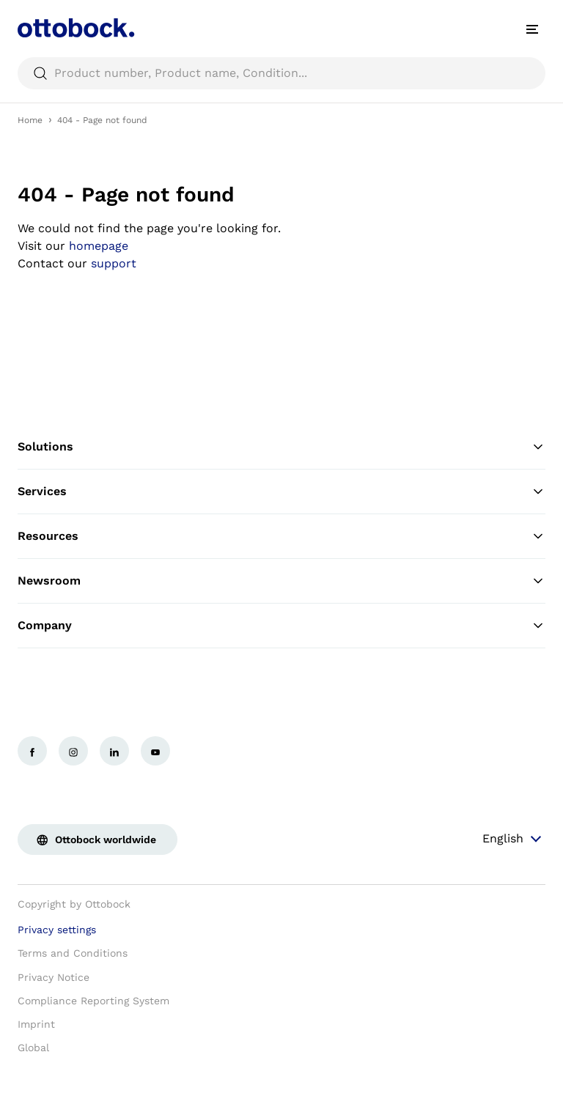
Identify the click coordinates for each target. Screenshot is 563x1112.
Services (281, 491)
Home (30, 120)
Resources (281, 536)
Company (281, 625)
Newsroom (281, 581)
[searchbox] (281, 73)
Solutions (281, 447)
